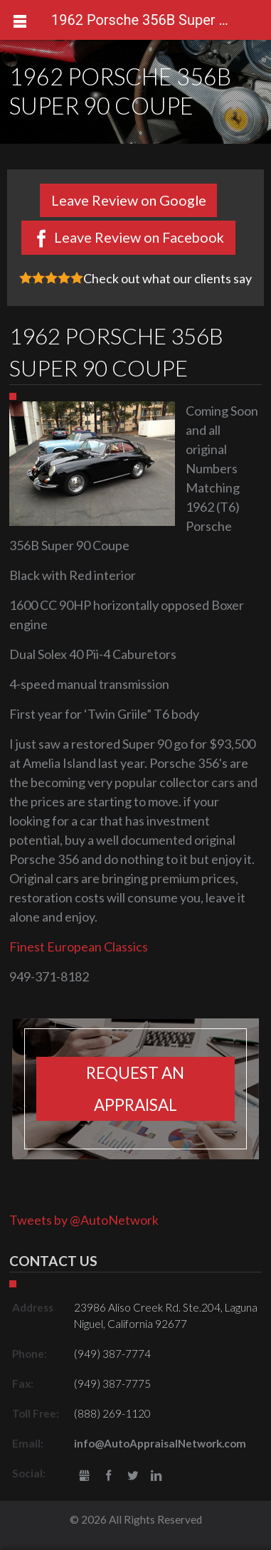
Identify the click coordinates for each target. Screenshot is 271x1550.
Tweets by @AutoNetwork (84, 1220)
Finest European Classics (78, 946)
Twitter (133, 1476)
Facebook (108, 1476)
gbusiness (85, 1476)
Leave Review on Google (128, 200)
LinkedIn (156, 1476)
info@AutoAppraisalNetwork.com (160, 1443)
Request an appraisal (135, 1088)
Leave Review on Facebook (139, 237)
